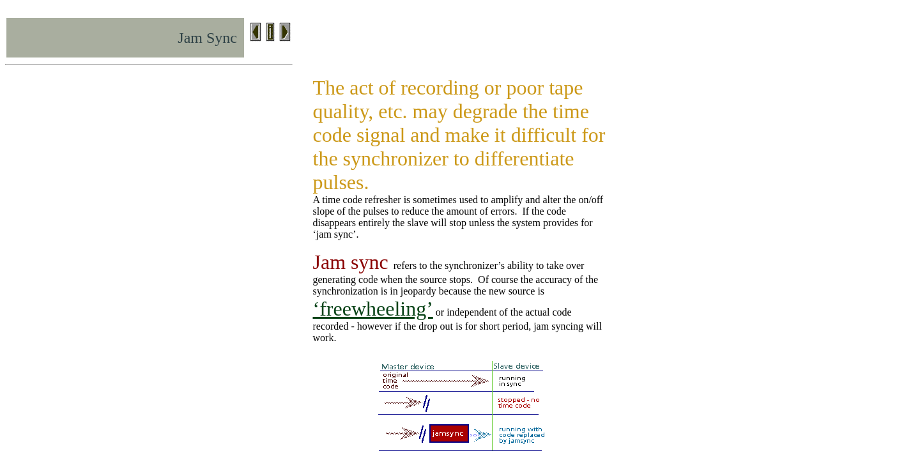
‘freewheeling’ (373, 308)
